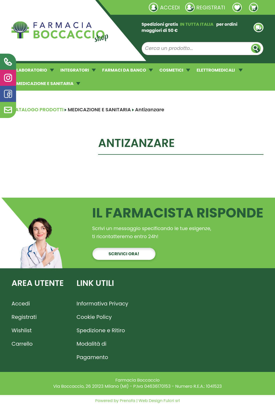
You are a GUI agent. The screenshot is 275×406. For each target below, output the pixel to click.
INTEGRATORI (78, 70)
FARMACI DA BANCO (127, 70)
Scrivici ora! (124, 254)
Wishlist (22, 330)
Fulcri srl (171, 400)
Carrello (22, 344)
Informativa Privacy (102, 303)
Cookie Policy (94, 317)
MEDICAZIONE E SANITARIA (48, 83)
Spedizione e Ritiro (101, 330)
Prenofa (127, 400)
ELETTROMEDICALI (219, 70)
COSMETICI (174, 70)
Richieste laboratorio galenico (44, 7)
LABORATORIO (35, 70)
